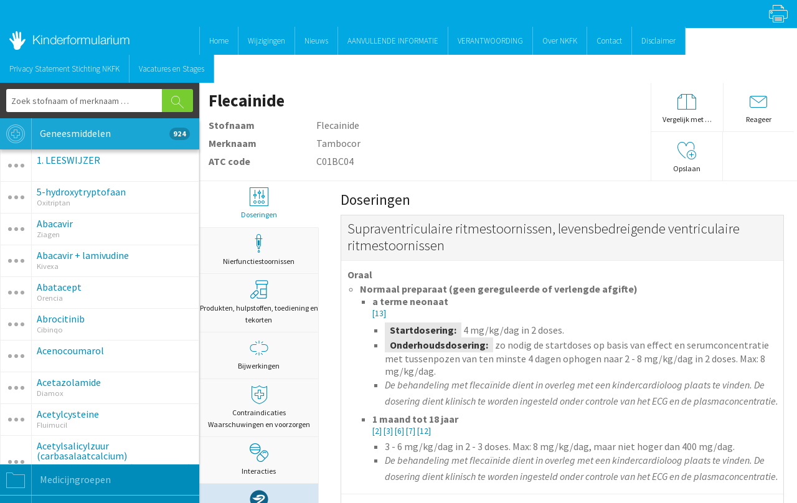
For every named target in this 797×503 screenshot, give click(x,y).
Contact (609, 40)
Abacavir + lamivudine (83, 255)
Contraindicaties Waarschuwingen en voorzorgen (258, 407)
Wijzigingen (266, 40)
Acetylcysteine (68, 414)
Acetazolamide (69, 382)
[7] (411, 431)
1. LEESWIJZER (68, 160)
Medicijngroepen (55, 480)
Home (219, 40)
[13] (379, 313)
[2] (378, 431)
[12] (424, 431)
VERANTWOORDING (490, 40)
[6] (400, 431)
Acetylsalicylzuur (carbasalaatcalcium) (82, 451)
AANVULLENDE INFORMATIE (392, 40)
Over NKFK (559, 40)
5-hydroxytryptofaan (81, 192)
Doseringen (258, 203)
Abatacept (59, 287)
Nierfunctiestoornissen (258, 250)
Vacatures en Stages (171, 68)
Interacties (259, 459)
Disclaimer (658, 40)
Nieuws (316, 40)
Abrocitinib (61, 319)
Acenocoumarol (70, 350)
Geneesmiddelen (95, 133)
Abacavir (55, 223)
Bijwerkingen (258, 354)
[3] (389, 431)
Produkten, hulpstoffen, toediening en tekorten (259, 302)
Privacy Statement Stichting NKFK (64, 68)
